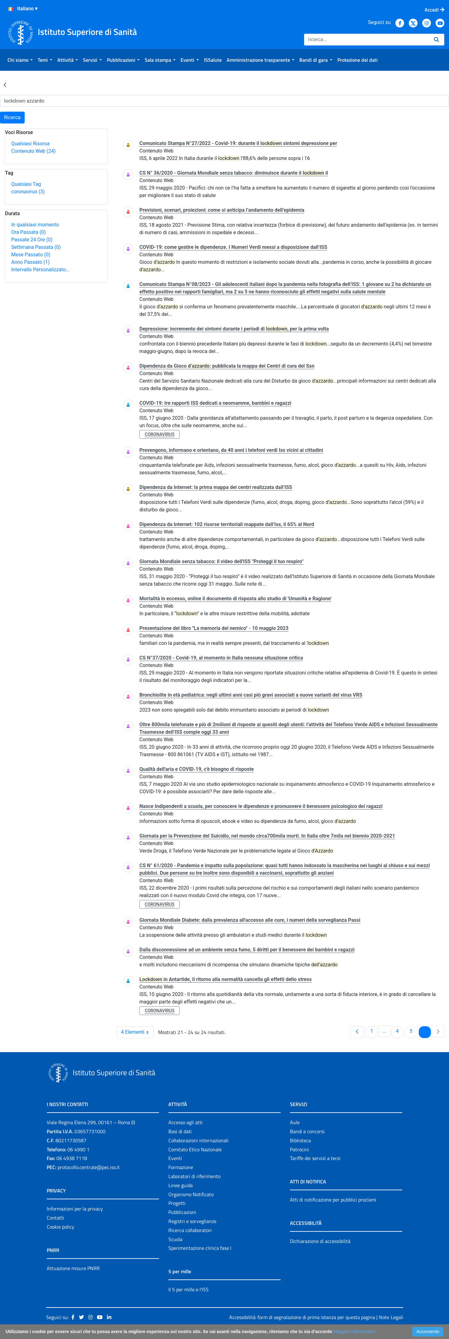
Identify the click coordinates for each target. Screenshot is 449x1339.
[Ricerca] (366, 40)
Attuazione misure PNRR (73, 1268)
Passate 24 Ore (31, 240)
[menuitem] (20, 60)
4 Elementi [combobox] (137, 1032)
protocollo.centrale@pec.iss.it (89, 1167)
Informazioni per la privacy (75, 1208)
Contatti (55, 1217)
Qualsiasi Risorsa (30, 144)
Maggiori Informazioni (354, 1331)
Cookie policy (60, 1226)
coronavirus (28, 192)
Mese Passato (30, 255)
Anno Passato (30, 262)
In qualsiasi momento (35, 225)
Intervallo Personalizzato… (40, 270)
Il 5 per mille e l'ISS (188, 1289)
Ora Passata (28, 232)
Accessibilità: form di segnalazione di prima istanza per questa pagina (302, 1317)
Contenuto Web (33, 151)
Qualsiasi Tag (26, 184)
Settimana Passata (35, 247)
